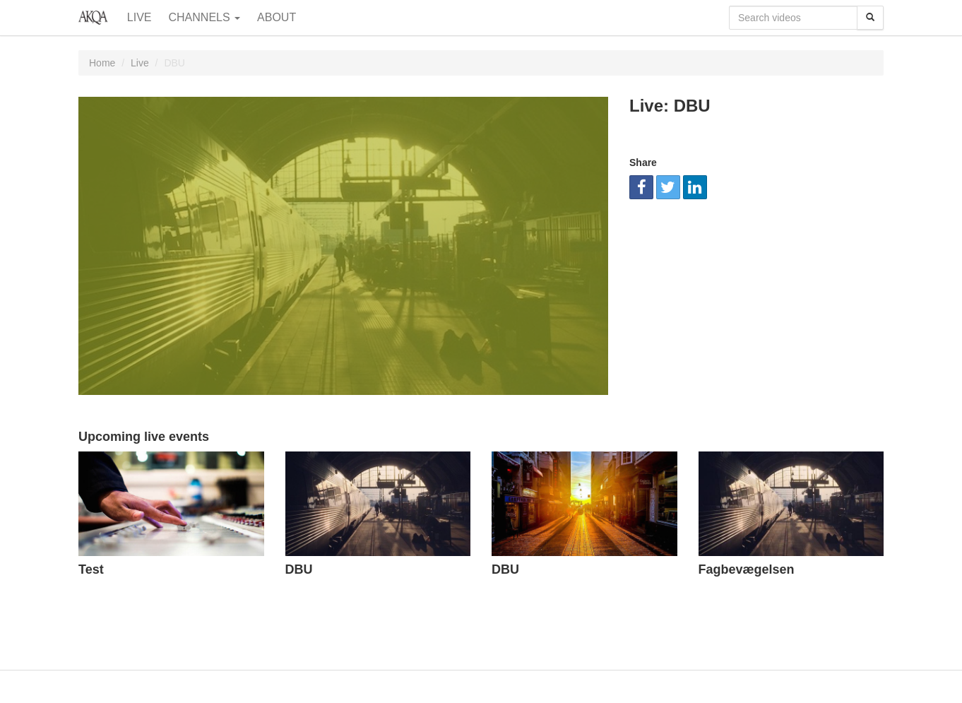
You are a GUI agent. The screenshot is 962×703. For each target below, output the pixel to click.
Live (139, 17)
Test (91, 569)
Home (102, 63)
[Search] (870, 18)
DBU (299, 569)
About (276, 17)
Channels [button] (205, 17)
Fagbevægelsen (747, 569)
